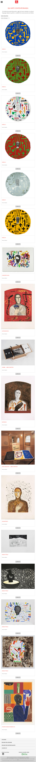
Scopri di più (18, 55)
